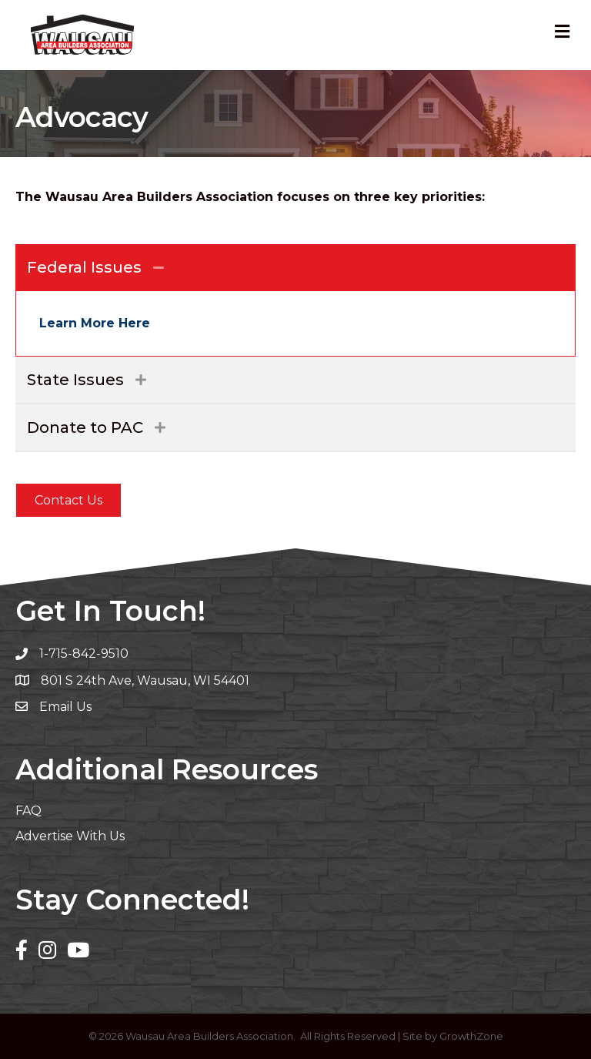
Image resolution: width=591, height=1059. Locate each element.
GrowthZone (471, 1036)
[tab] (295, 267)
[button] (68, 500)
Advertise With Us (70, 836)
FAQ (28, 810)
